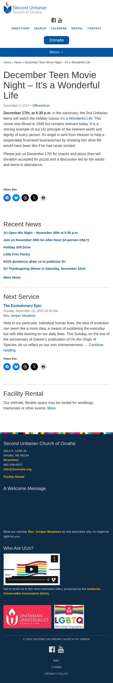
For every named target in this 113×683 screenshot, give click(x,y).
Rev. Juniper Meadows (19, 315)
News (18, 62)
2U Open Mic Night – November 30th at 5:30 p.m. (41, 233)
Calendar (59, 28)
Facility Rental (13, 476)
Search (40, 28)
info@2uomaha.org (17, 469)
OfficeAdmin (41, 105)
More (51, 408)
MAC (56, 660)
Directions (21, 28)
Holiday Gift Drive (17, 247)
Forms (57, 667)
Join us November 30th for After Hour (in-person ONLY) (46, 240)
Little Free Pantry (16, 254)
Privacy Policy (57, 673)
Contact (94, 28)
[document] (56, 242)
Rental (77, 28)
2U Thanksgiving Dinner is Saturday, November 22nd (44, 268)
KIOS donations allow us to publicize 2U (34, 261)
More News (12, 277)
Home (7, 62)
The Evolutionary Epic (22, 306)
